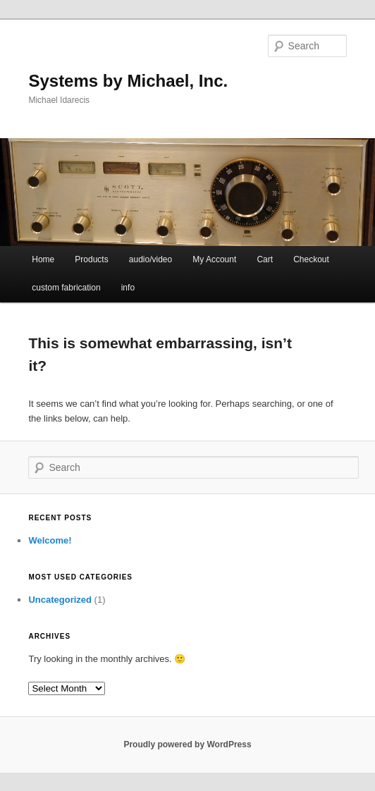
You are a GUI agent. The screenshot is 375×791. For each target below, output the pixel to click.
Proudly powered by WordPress (187, 744)
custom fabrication (66, 288)
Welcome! (49, 540)
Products (91, 259)
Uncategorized (60, 599)
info (128, 288)
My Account (214, 259)
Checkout (311, 259)
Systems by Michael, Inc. (128, 80)
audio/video (150, 259)
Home (43, 259)
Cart (265, 259)
